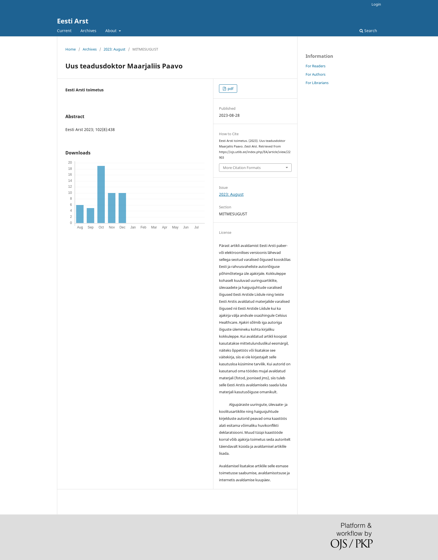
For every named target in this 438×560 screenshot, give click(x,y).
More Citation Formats (242, 167)
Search (368, 30)
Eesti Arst (72, 20)
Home (70, 49)
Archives (88, 30)
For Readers (315, 65)
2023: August (114, 49)
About (111, 30)
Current (64, 30)
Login (376, 4)
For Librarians (317, 82)
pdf (230, 88)
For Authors (315, 74)
